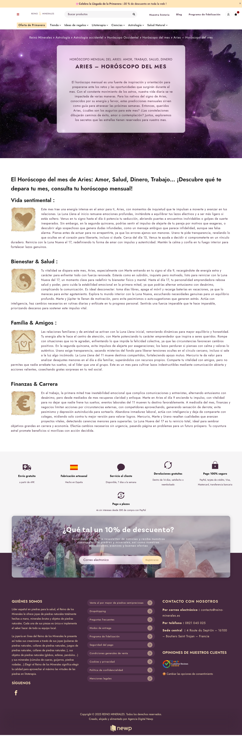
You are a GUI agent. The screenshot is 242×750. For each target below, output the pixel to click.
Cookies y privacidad (102, 662)
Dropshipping (98, 611)
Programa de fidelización (204, 14)
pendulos (69, 655)
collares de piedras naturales (49, 646)
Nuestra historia (159, 15)
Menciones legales (101, 678)
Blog (179, 14)
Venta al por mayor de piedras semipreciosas (117, 603)
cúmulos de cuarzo (41, 660)
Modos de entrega (100, 628)
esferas (59, 655)
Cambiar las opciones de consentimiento (190, 674)
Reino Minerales (40, 37)
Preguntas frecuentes (102, 619)
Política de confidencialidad (106, 670)
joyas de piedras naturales (49, 614)
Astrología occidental (88, 37)
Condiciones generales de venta (109, 653)
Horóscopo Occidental (123, 37)
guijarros (59, 660)
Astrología (63, 37)
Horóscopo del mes (156, 37)
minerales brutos (39, 619)
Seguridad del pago (101, 645)
